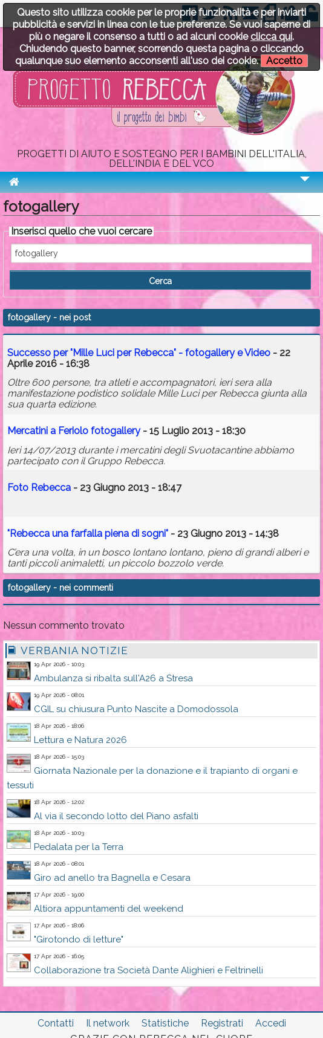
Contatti (56, 1023)
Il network (107, 1023)
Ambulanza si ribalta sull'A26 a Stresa (113, 678)
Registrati (222, 1023)
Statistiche (165, 1023)
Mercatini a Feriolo (73, 430)
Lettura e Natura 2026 (80, 740)
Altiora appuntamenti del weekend (108, 908)
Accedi (270, 1023)
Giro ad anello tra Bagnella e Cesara (112, 877)
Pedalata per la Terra (78, 847)
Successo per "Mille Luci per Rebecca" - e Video (138, 352)
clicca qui (271, 36)
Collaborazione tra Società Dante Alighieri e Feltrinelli (148, 970)
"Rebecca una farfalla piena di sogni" (87, 533)
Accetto (284, 60)
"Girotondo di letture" (78, 939)
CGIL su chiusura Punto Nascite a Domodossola (136, 709)
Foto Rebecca (39, 487)
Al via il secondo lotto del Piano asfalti (116, 816)
